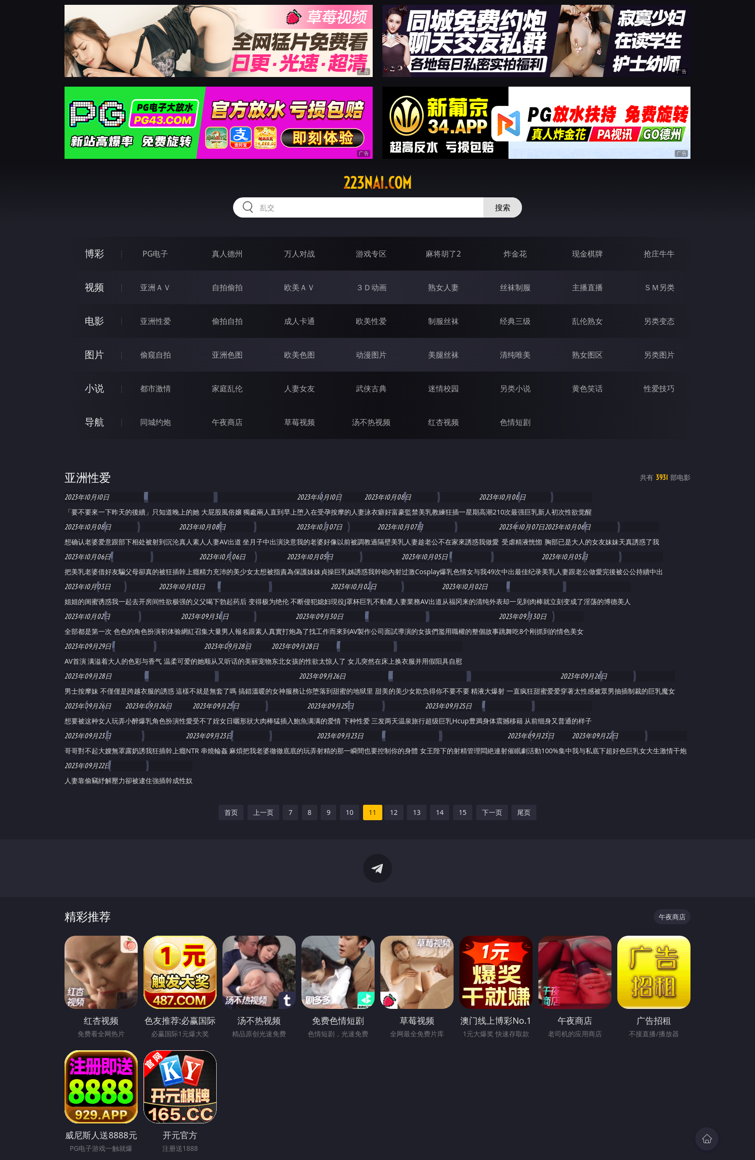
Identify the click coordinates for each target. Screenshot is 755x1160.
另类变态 (659, 321)
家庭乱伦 (227, 388)
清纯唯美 (515, 354)
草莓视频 (299, 422)
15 (463, 812)
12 (394, 812)
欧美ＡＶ (299, 287)
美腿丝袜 (443, 354)
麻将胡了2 (443, 253)
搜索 (502, 207)
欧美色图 (299, 354)
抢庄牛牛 (659, 253)
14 (439, 812)
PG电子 (155, 253)
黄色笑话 (587, 388)
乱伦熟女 (587, 321)
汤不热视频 (371, 422)
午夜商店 (227, 422)
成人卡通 (299, 321)
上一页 (263, 812)
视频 (94, 287)
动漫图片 (371, 354)
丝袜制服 (515, 287)
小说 (94, 388)
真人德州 (227, 253)
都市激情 (155, 388)
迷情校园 (443, 388)
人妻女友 (299, 388)
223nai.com (377, 183)
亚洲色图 (227, 354)
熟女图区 (587, 354)
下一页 (492, 812)
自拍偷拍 (227, 287)
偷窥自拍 (155, 354)
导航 (94, 421)
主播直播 (587, 287)
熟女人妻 (443, 287)
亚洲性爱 (155, 321)
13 (416, 812)
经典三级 (515, 321)
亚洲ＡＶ (155, 287)
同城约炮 (155, 422)
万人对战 (299, 253)
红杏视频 (443, 422)
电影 (94, 320)
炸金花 (515, 253)
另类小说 (515, 388)
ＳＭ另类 (659, 287)
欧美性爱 (371, 321)
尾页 (524, 812)
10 (349, 812)
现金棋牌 (587, 253)
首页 (231, 812)
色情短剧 (515, 422)
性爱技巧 (659, 388)
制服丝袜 (443, 321)
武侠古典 (371, 388)
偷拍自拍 (227, 321)
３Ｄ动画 (371, 287)
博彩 (94, 253)
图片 (94, 354)
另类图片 (659, 354)
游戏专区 (371, 253)
